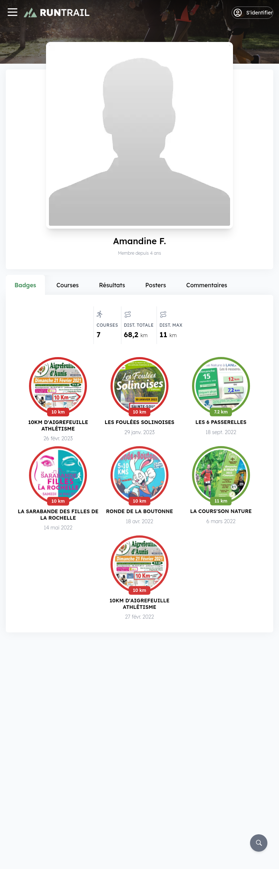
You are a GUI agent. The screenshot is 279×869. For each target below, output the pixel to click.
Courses (68, 285)
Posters (155, 285)
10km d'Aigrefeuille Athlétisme (58, 425)
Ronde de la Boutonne (139, 512)
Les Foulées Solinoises (139, 422)
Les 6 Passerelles (220, 422)
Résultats (112, 285)
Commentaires (206, 285)
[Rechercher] (258, 843)
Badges (25, 285)
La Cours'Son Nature (221, 513)
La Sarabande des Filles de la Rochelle (58, 515)
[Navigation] (12, 12)
